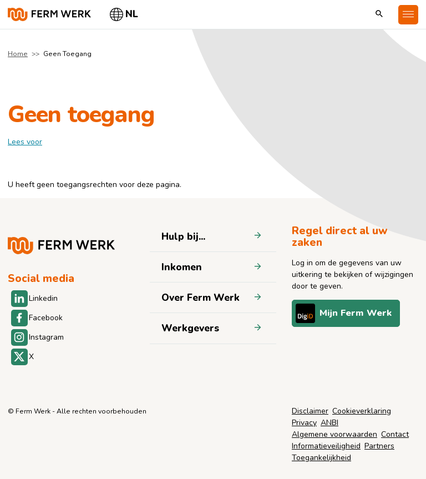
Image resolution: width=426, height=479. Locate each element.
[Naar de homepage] (49, 14)
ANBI (329, 422)
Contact (395, 434)
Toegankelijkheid (321, 457)
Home (18, 53)
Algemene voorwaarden (334, 434)
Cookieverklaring (361, 411)
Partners (379, 446)
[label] (25, 142)
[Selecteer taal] (124, 14)
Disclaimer (310, 411)
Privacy (304, 422)
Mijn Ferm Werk (344, 313)
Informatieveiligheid (326, 446)
